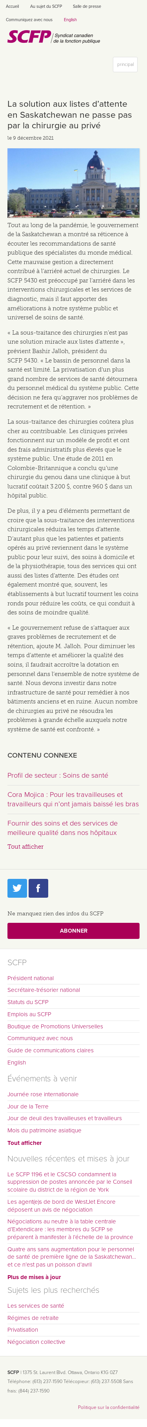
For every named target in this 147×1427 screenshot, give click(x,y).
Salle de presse (87, 6)
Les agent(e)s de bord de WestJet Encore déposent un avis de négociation (61, 1205)
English (70, 19)
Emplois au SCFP (29, 1014)
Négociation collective (36, 1341)
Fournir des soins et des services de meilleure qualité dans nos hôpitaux (62, 828)
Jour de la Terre (28, 1106)
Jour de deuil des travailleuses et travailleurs (64, 1118)
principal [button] (127, 66)
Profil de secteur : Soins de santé (57, 775)
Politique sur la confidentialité (109, 1407)
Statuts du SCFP (28, 1002)
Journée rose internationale (43, 1094)
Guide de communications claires (50, 1050)
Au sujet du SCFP (46, 6)
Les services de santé (35, 1305)
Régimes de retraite (33, 1317)
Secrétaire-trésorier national (43, 989)
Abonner (73, 931)
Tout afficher (25, 846)
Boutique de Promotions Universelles (55, 1026)
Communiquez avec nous (29, 19)
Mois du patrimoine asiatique (44, 1130)
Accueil (12, 6)
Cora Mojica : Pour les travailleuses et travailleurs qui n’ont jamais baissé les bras (73, 799)
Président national (30, 978)
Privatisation (22, 1329)
